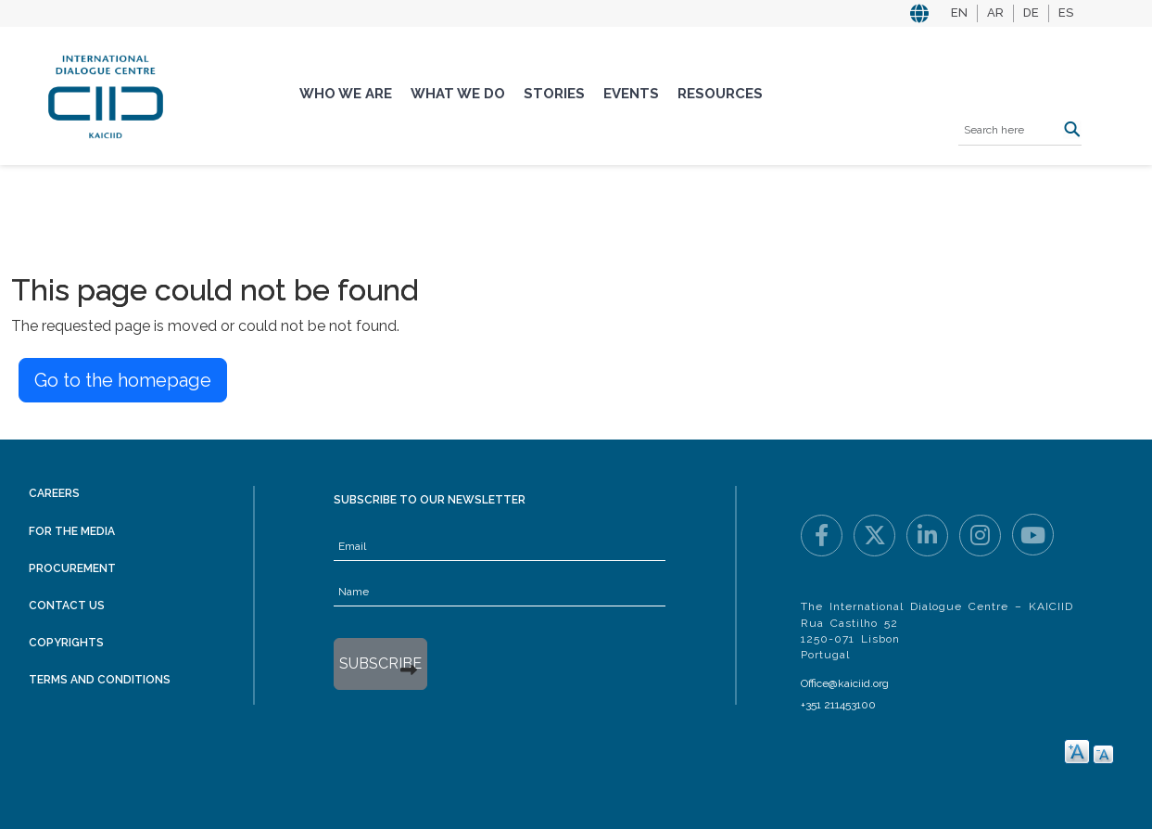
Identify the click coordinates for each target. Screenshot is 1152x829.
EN (959, 12)
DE (1031, 12)
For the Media (72, 531)
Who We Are (345, 93)
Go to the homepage (122, 380)
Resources (720, 93)
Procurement (72, 568)
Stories (554, 93)
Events (631, 93)
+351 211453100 (838, 704)
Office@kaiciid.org (845, 683)
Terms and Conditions (100, 679)
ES (1065, 12)
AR (995, 12)
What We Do (458, 93)
